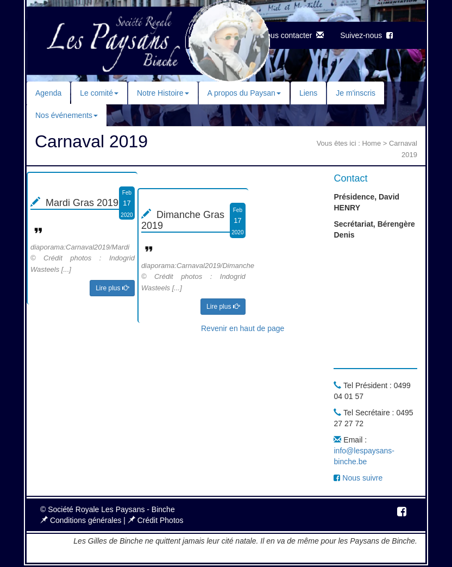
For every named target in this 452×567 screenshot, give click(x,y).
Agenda (48, 93)
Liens (308, 93)
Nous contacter (292, 35)
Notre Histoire (163, 93)
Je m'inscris (355, 93)
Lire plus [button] (112, 288)
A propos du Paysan (244, 93)
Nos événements (66, 115)
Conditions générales (81, 520)
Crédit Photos (156, 520)
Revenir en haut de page (242, 328)
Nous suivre (358, 477)
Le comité (99, 93)
